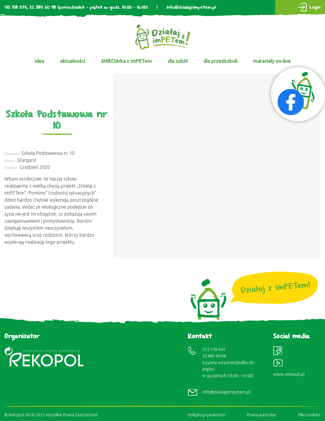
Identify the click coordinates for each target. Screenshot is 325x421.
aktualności (72, 61)
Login (315, 7)
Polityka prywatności (206, 415)
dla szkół (178, 61)
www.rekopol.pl (289, 374)
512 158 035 (15, 7)
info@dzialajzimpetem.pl (191, 7)
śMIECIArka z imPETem (126, 61)
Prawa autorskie (261, 415)
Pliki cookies (309, 415)
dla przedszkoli (220, 61)
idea (39, 61)
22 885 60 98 (43, 7)
